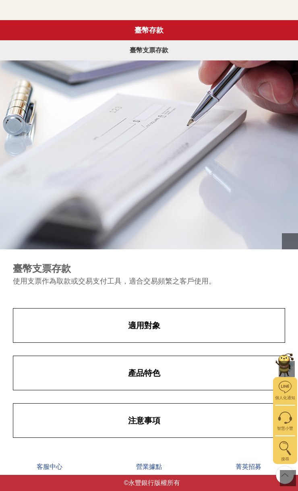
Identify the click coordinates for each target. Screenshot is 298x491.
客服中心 (49, 466)
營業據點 (149, 466)
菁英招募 (248, 466)
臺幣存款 (149, 30)
